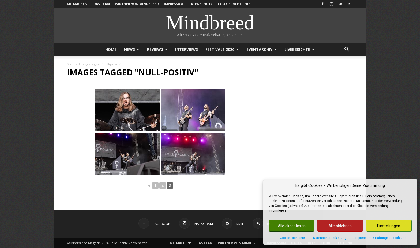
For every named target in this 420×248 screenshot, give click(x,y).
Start (70, 64)
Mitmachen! (77, 4)
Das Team (101, 4)
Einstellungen (388, 225)
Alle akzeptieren (292, 225)
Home (111, 49)
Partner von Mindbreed (137, 4)
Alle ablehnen (340, 225)
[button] (346, 49)
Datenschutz (200, 4)
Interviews (186, 49)
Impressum (173, 4)
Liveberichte (299, 49)
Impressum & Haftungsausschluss (380, 238)
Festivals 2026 (222, 49)
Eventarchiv (261, 49)
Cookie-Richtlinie (292, 238)
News (131, 49)
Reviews (157, 49)
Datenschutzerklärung (329, 238)
